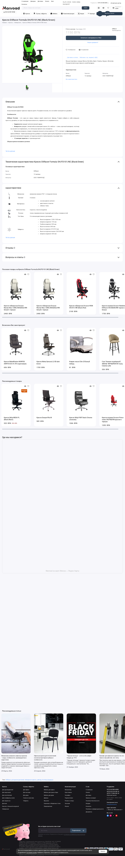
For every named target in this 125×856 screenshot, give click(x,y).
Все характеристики (71, 79)
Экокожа (67, 803)
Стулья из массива (28, 798)
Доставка (40, 1)
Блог (52, 1)
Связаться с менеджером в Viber (91, 38)
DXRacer (114, 29)
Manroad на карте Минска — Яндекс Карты (62, 571)
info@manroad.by (116, 3)
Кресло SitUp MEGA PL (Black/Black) (12, 418)
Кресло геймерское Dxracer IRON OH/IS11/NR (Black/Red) (81, 307)
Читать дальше (10, 151)
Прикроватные (48, 806)
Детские (4, 803)
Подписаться (78, 830)
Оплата (47, 1)
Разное (67, 806)
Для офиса (26, 789)
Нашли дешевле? (92, 42)
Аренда (91, 13)
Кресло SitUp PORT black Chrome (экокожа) (80, 418)
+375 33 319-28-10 (113, 791)
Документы (89, 812)
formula (44, 780)
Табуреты (25, 801)
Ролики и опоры (69, 801)
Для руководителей (7, 789)
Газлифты (67, 795)
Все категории (9, 12)
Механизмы (68, 789)
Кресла (26, 13)
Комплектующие (67, 13)
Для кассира (26, 792)
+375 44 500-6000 (99, 3)
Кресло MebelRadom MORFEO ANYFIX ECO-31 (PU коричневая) (15, 362)
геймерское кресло (31, 780)
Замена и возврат (91, 798)
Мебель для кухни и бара (51, 792)
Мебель (53, 13)
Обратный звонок (112, 795)
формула (50, 780)
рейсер (39, 780)
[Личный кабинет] (99, 8)
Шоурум (88, 803)
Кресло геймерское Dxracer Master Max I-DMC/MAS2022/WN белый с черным (15, 308)
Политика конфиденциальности (95, 809)
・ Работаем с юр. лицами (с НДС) (88, 57)
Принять (103, 851)
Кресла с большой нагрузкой (10, 806)
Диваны (46, 798)
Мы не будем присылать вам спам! (49, 826)
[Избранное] (108, 8)
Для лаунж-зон (6, 801)
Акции (81, 13)
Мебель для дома (49, 795)
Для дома (25, 795)
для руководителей (17, 780)
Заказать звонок (109, 13)
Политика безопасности (92, 801)
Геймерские (5, 809)
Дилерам (33, 1)
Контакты (24, 4)
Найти (85, 8)
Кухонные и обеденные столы (52, 803)
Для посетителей (7, 795)
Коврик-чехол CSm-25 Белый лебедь (79, 362)
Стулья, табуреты (40, 13)
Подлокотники (69, 798)
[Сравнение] (103, 8)
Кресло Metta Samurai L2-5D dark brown (48, 362)
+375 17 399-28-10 (113, 793)
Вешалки (46, 801)
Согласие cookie (31, 852)
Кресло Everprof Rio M (44, 417)
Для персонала (6, 792)
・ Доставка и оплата (72, 57)
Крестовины (68, 792)
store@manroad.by (112, 804)
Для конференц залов (8, 798)
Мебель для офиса (49, 789)
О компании (25, 1)
